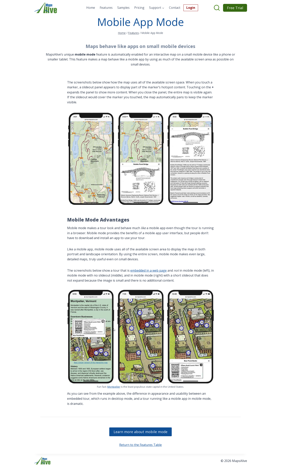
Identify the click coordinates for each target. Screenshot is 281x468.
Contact (174, 7)
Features (106, 7)
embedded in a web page (148, 270)
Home (90, 7)
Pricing (139, 7)
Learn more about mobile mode (140, 431)
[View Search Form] (217, 8)
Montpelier (113, 386)
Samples (123, 7)
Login (190, 7)
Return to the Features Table (140, 445)
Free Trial (235, 7)
